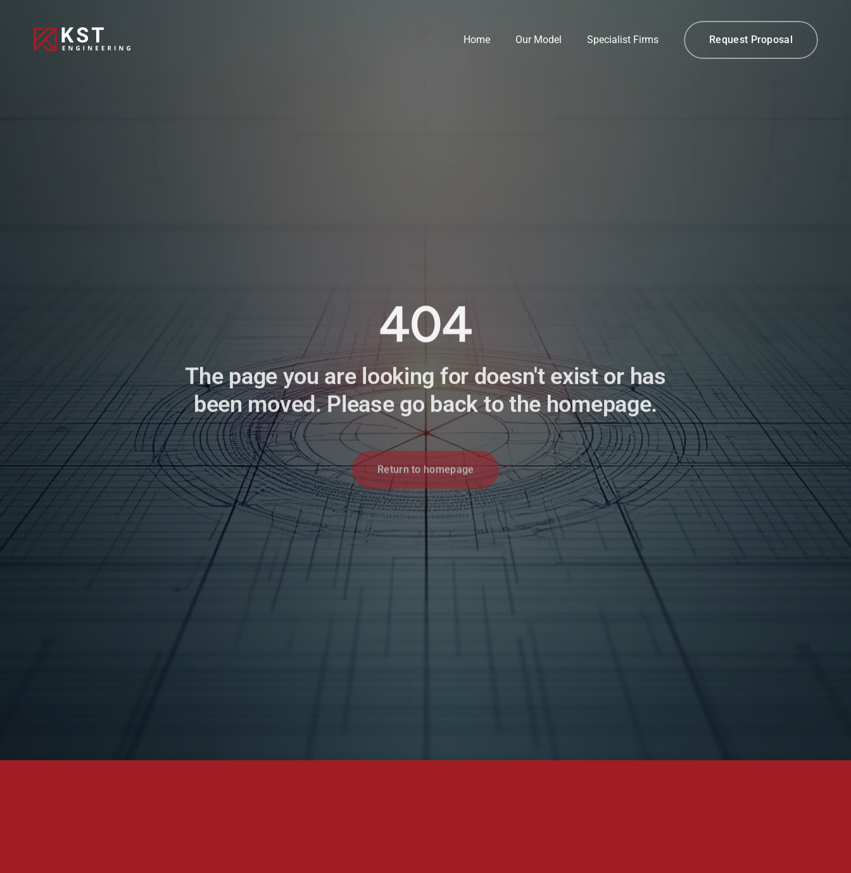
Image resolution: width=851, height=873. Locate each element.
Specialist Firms (623, 40)
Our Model (538, 40)
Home (476, 40)
